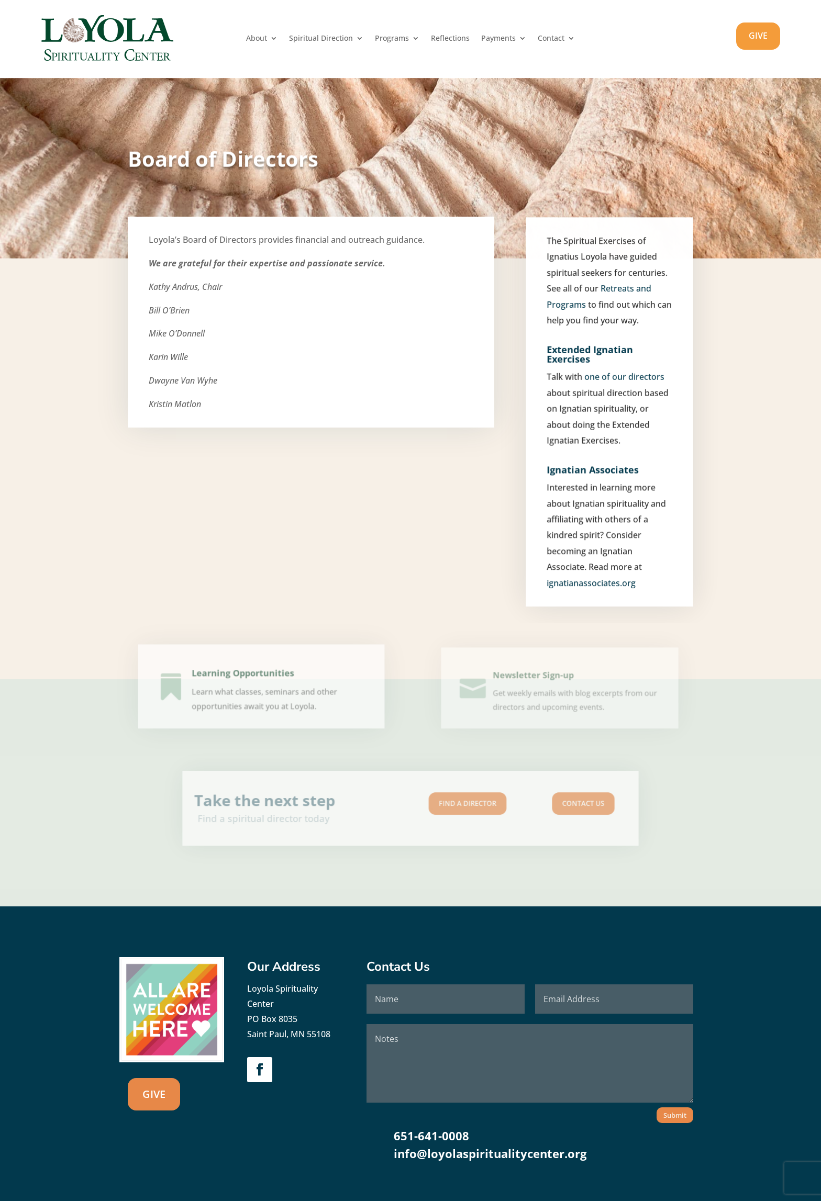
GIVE (758, 35)
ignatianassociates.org (592, 584)
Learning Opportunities (244, 678)
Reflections (450, 39)
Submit (674, 1115)
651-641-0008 (431, 1135)
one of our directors (623, 388)
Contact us (535, 804)
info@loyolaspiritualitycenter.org (490, 1153)
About (256, 39)
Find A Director (451, 804)
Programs (392, 39)
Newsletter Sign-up (535, 680)
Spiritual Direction (321, 39)
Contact (551, 39)
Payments (498, 39)
